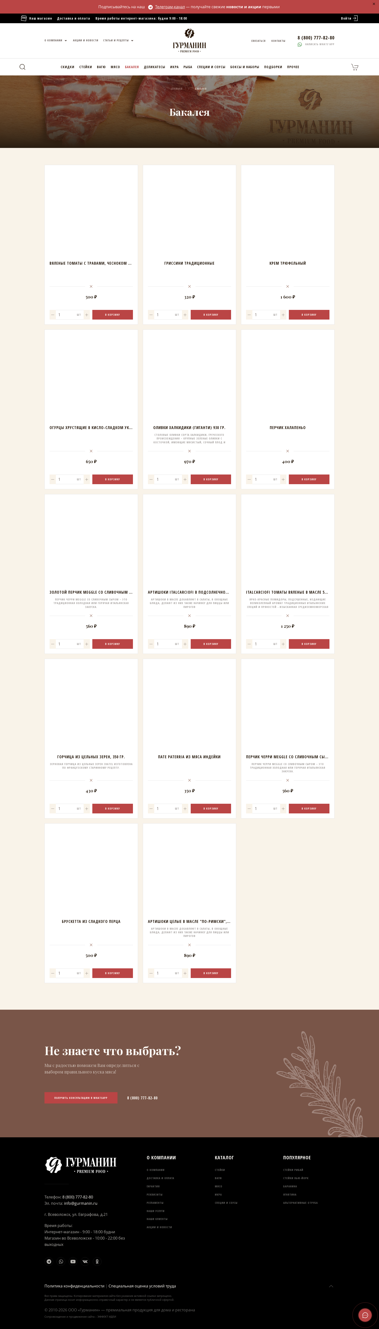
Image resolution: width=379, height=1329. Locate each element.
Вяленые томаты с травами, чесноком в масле (97, 263)
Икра (174, 67)
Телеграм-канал (166, 6)
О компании (56, 40)
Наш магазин (36, 18)
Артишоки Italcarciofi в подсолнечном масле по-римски (207, 592)
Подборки (273, 67)
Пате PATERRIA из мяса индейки (189, 756)
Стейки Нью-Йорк (296, 1178)
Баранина (290, 1186)
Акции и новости (85, 40)
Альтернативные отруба (300, 1203)
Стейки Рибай (293, 1170)
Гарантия (153, 1186)
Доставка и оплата (73, 18)
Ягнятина (290, 1194)
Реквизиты (155, 1194)
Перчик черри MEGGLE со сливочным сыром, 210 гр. (297, 756)
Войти (350, 18)
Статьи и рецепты (119, 40)
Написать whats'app (316, 44)
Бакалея (132, 67)
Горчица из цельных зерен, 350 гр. (91, 756)
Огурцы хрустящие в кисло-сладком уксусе (94, 427)
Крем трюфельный (288, 263)
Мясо (115, 67)
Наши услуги (156, 1211)
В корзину (112, 314)
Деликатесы (154, 67)
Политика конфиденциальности (74, 1286)
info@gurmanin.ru (80, 1203)
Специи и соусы (211, 67)
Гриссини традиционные (189, 263)
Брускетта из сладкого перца (91, 921)
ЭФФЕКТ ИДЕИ (106, 1316)
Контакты (278, 41)
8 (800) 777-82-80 (142, 1098)
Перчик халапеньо (288, 427)
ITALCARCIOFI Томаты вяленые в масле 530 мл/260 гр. (298, 592)
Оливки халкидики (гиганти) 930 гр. (189, 427)
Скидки (67, 67)
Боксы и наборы (244, 67)
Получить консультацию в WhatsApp (81, 1098)
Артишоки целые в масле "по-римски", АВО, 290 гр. (199, 921)
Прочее (293, 67)
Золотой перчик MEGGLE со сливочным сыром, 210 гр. (103, 592)
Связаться (258, 41)
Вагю (101, 67)
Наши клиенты (157, 1219)
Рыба (187, 67)
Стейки (85, 67)
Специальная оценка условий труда (142, 1286)
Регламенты (155, 1203)
